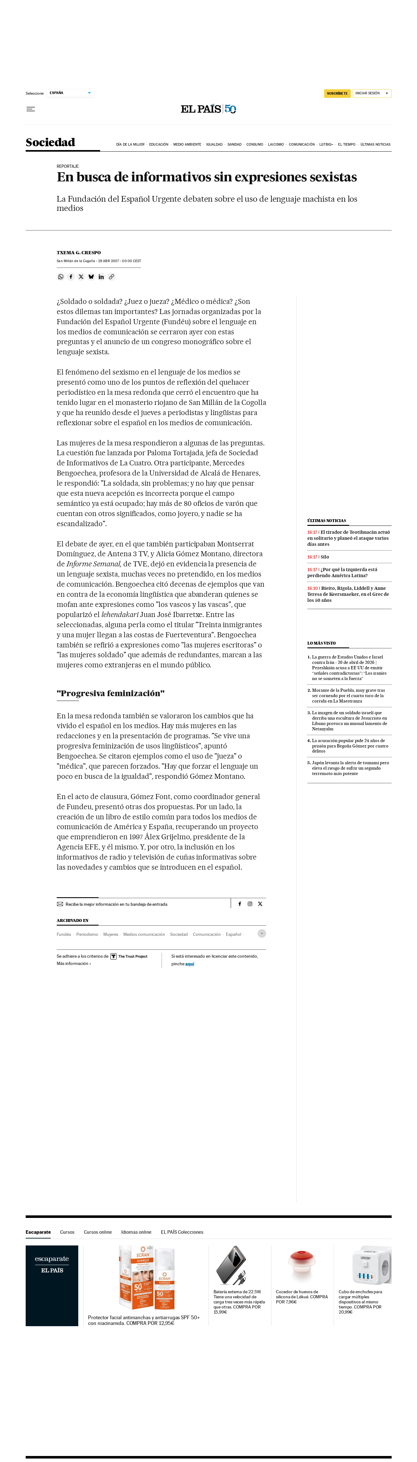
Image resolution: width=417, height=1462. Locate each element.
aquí (189, 963)
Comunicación (302, 144)
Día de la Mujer (130, 144)
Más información (74, 963)
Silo (325, 557)
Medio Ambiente (187, 144)
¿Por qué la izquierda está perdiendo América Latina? (342, 572)
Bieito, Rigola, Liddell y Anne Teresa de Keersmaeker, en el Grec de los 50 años (348, 594)
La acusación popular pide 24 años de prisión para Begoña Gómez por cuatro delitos (350, 746)
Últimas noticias (376, 144)
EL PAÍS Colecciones (182, 1232)
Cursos (67, 1232)
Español (233, 934)
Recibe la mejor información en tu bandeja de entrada (116, 904)
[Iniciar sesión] (372, 93)
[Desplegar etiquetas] (262, 933)
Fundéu (64, 934)
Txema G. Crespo (79, 252)
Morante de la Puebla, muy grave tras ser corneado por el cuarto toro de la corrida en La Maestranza (348, 695)
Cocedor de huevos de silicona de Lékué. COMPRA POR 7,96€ (302, 1296)
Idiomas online (136, 1232)
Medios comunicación (144, 934)
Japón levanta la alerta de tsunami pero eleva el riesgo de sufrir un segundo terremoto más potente (350, 768)
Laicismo (276, 144)
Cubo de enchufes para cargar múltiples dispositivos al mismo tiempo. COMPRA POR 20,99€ (360, 1301)
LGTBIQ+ (326, 144)
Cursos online (98, 1232)
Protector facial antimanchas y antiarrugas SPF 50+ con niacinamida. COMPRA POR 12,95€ (144, 1320)
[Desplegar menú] (31, 109)
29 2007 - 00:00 (119, 261)
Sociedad (50, 143)
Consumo (255, 144)
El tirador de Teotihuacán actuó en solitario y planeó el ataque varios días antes (348, 538)
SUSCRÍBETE (337, 93)
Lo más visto (321, 643)
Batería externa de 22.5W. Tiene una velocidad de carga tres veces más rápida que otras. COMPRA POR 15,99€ (239, 1301)
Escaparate (38, 1232)
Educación (158, 144)
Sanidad (235, 144)
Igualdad (214, 144)
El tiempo (347, 144)
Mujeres (110, 934)
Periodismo (87, 934)
